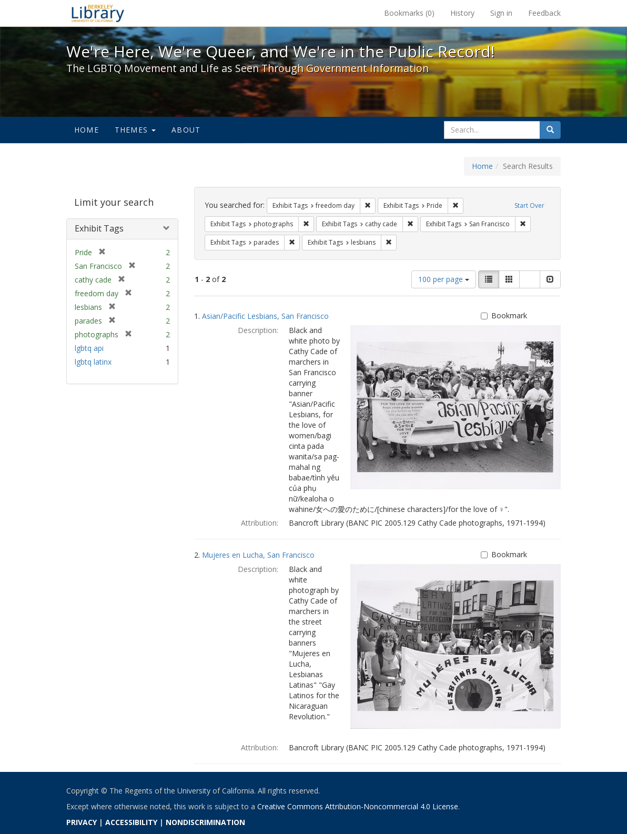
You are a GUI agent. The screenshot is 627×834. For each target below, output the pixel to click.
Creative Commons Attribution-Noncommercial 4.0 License (357, 806)
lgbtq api (89, 348)
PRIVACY (81, 822)
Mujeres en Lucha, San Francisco (258, 555)
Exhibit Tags (99, 228)
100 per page (443, 279)
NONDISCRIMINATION (205, 822)
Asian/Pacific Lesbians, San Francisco (265, 316)
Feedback (544, 13)
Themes (135, 130)
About (185, 130)
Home (86, 130)
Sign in (501, 13)
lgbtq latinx (93, 362)
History (462, 13)
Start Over (529, 205)
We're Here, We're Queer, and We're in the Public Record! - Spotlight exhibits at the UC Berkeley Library (97, 13)
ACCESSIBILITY (131, 822)
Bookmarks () (409, 13)
